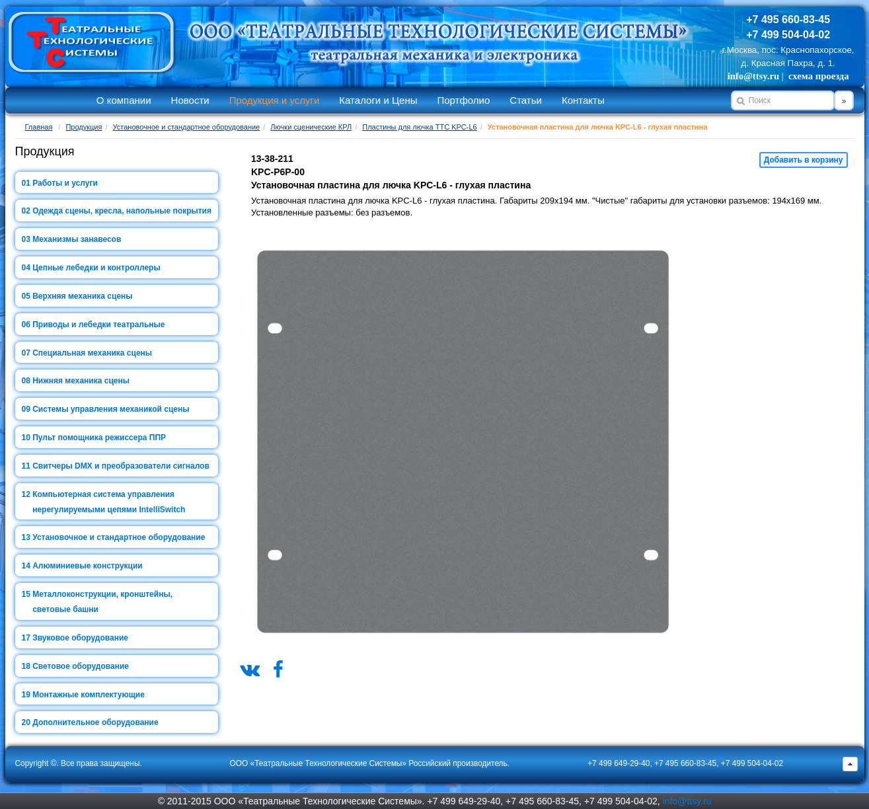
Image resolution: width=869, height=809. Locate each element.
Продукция (83, 127)
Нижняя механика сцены (81, 380)
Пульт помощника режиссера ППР (99, 437)
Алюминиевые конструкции (87, 565)
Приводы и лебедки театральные (98, 324)
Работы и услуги (65, 183)
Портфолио (463, 100)
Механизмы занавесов (76, 239)
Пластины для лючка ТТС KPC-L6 (419, 127)
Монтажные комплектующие (88, 694)
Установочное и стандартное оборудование (186, 127)
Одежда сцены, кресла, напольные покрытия (121, 210)
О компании (123, 100)
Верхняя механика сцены (82, 296)
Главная (39, 127)
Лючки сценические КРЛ (311, 127)
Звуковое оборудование (80, 637)
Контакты (583, 100)
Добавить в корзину (803, 160)
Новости (190, 100)
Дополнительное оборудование (95, 722)
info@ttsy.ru (753, 76)
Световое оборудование (80, 666)
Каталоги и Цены (378, 100)
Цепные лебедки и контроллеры (96, 267)
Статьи (526, 100)
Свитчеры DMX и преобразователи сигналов (120, 466)
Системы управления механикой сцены (110, 409)
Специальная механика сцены (92, 353)
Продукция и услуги (274, 100)
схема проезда (818, 76)
